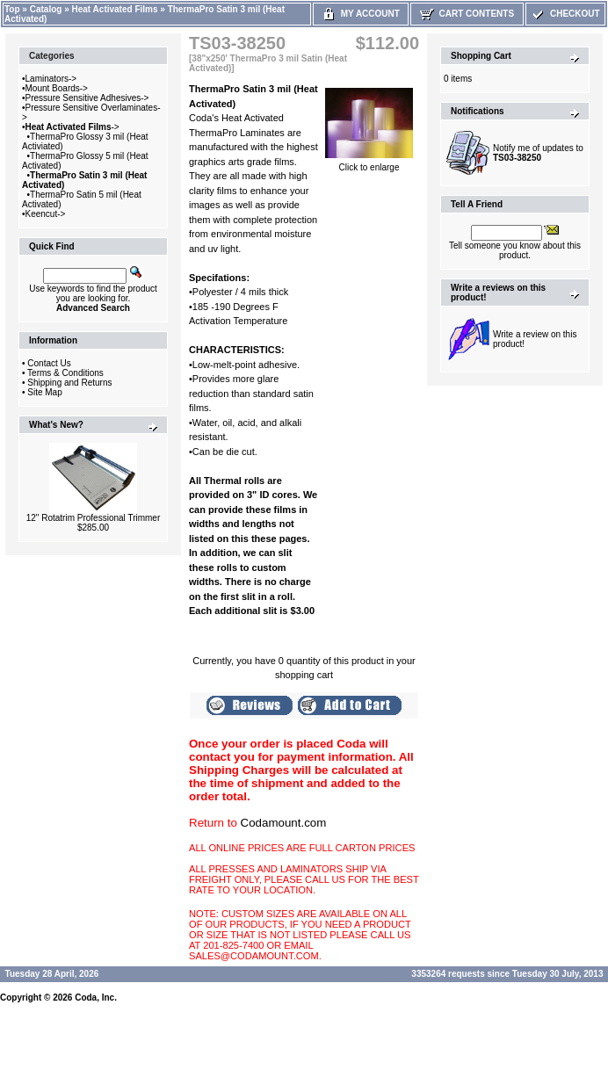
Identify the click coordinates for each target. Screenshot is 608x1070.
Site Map (44, 392)
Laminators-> (51, 78)
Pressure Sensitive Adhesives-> (87, 98)
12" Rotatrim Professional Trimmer (93, 518)
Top (12, 9)
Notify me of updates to (538, 153)
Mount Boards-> (56, 88)
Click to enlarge (369, 163)
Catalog (46, 9)
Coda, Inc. (96, 997)
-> (72, 127)
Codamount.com (284, 822)
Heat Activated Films (115, 9)
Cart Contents (467, 13)
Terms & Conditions (65, 373)
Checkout (565, 13)
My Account (361, 13)
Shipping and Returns (69, 382)
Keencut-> (45, 214)
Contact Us (48, 363)
